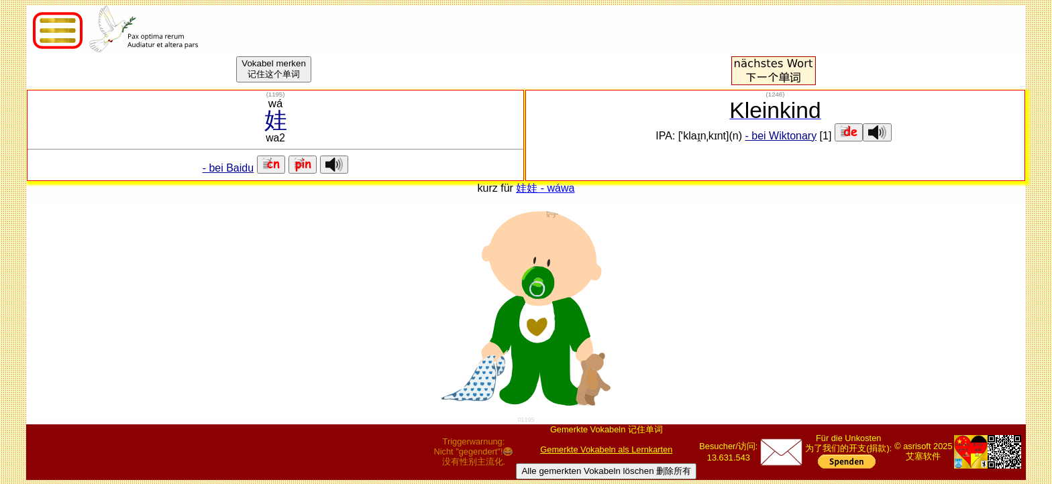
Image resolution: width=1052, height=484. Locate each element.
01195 (525, 419)
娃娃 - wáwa (545, 188)
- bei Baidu (228, 168)
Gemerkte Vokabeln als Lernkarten (606, 449)
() (275, 94)
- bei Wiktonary (781, 135)
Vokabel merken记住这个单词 (274, 68)
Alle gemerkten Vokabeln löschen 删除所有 (606, 471)
